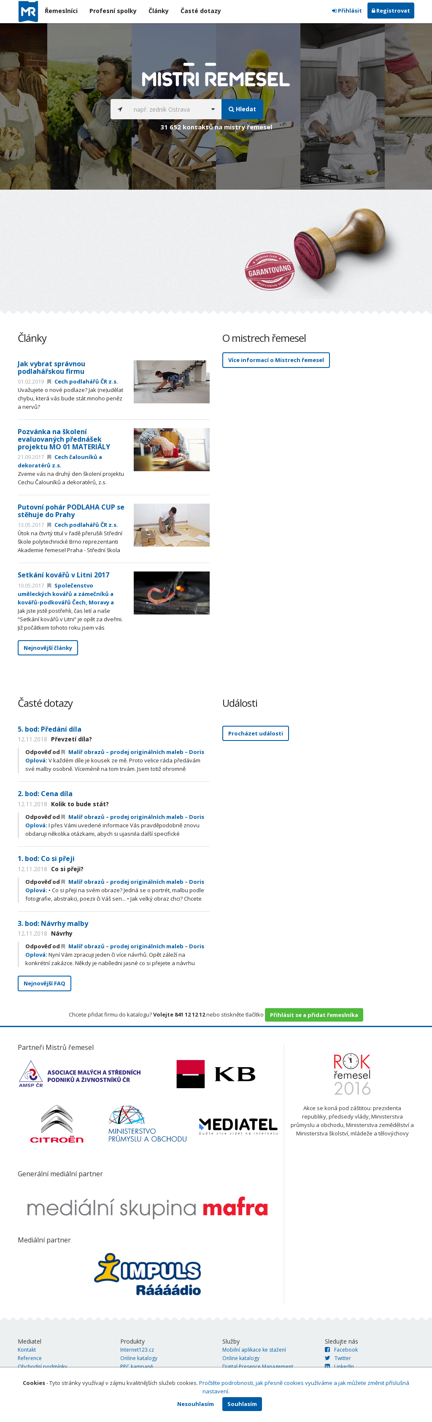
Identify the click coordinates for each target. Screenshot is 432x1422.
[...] (167, 109)
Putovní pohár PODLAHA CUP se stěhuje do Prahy (71, 510)
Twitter (338, 1358)
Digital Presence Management (257, 1366)
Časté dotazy (201, 11)
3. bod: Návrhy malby (53, 923)
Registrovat (391, 10)
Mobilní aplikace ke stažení (254, 1349)
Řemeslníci (61, 11)
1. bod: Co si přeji (46, 858)
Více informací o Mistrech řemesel (276, 360)
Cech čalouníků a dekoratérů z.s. (60, 461)
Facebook (341, 1349)
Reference (30, 1358)
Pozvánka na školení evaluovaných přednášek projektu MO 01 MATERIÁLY (64, 439)
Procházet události (255, 733)
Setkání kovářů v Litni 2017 (63, 575)
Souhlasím (242, 1404)
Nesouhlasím (195, 1404)
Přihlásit (347, 10)
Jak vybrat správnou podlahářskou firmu (51, 367)
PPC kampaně (136, 1366)
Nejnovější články (48, 648)
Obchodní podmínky (42, 1366)
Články (158, 11)
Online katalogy (138, 1358)
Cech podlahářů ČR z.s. (82, 381)
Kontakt (27, 1349)
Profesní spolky (113, 11)
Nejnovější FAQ (44, 983)
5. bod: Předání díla (49, 729)
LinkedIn (339, 1366)
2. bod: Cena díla (45, 793)
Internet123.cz (137, 1349)
